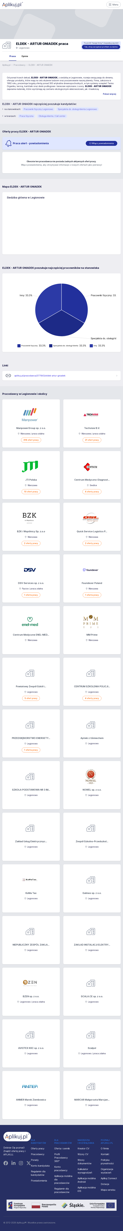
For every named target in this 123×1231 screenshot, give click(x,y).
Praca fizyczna (26, 116)
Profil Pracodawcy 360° (61, 1158)
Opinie (24, 56)
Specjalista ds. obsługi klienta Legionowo (77, 109)
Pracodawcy (19, 65)
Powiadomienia (39, 1180)
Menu (113, 4)
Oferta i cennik (62, 1148)
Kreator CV (83, 1148)
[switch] (101, 143)
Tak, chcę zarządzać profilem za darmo (101, 47)
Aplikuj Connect (109, 1178)
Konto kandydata (40, 1165)
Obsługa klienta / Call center (52, 116)
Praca (12, 56)
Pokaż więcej (109, 94)
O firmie (105, 1148)
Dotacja (105, 1184)
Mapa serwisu (108, 1189)
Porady (35, 1160)
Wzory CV (83, 1154)
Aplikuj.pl (6, 65)
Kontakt (105, 1154)
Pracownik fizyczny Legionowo (38, 109)
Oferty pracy (37, 1148)
